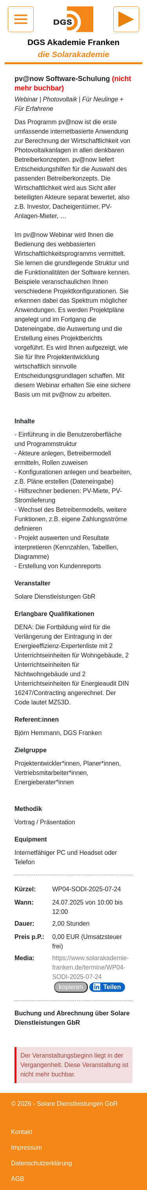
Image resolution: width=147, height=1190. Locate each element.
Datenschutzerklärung (41, 1163)
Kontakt (21, 1132)
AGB (17, 1179)
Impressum (26, 1147)
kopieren (71, 987)
